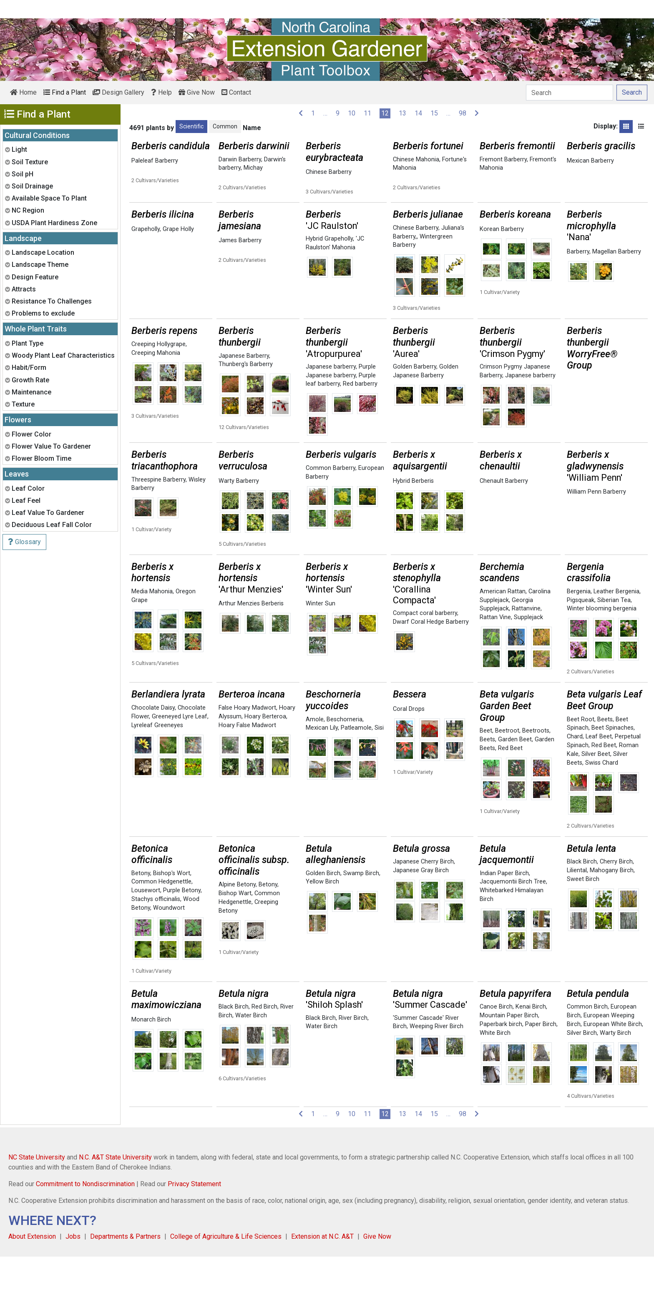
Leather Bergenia (616, 634)
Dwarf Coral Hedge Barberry (431, 665)
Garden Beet (515, 782)
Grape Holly (178, 272)
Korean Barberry (502, 272)
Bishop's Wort (171, 916)
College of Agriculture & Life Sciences (226, 1280)
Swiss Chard (601, 806)
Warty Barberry (239, 524)
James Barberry (240, 283)
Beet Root (580, 762)
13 (402, 113)
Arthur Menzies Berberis (251, 646)
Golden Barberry (414, 410)
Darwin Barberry (240, 159)
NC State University (36, 1201)
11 (367, 113)
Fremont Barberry (503, 159)
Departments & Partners (125, 1280)
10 (351, 113)
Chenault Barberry (504, 524)
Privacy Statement (194, 1227)
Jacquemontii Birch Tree (513, 925)
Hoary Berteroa (265, 759)
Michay (253, 167)
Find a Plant (64, 92)
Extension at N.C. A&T (322, 1280)
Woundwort (169, 951)
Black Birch (582, 904)
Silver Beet (595, 797)
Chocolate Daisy (153, 751)
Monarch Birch (151, 1063)
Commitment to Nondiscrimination (85, 1227)
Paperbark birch (501, 1067)
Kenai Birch (531, 1050)
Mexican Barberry (590, 160)
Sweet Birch (583, 922)
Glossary (24, 542)
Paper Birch (540, 1067)
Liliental (577, 913)
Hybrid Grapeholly (329, 282)
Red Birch (264, 1050)
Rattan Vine (495, 660)
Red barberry (360, 427)
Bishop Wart (235, 936)
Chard (575, 779)
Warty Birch (615, 1076)
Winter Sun (320, 646)
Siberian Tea (614, 643)
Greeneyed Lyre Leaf (179, 759)
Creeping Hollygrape (158, 387)
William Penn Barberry (596, 535)
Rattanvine (526, 651)
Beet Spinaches (612, 771)
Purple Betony (182, 933)
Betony (140, 916)
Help (161, 92)
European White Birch (613, 1067)
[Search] (569, 92)
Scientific (191, 126)
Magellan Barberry (616, 295)
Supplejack (528, 660)
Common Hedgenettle (161, 925)
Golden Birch (323, 916)
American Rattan (503, 634)
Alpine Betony (237, 927)
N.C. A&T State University (115, 1201)
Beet (486, 774)
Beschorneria (344, 762)
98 (462, 113)
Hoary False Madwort (247, 768)
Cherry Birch (616, 904)
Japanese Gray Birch (421, 913)
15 (434, 113)
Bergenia (579, 634)
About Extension (32, 1280)
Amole (315, 762)
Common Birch (587, 1050)
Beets (487, 782)
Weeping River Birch (436, 1069)
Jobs (72, 1280)
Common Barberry (330, 511)
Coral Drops (409, 752)
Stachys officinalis (155, 942)
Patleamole (356, 771)
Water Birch (251, 1058)
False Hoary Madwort (247, 751)
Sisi (379, 771)
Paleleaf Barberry (154, 160)
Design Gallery (118, 92)
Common (225, 126)
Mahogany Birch (612, 913)
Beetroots (535, 774)
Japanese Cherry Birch (423, 904)
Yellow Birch (322, 925)
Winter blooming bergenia (601, 651)
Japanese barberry (331, 410)
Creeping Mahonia (155, 396)
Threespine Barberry (158, 523)
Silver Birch (582, 1076)
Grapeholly (145, 272)
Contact (236, 92)
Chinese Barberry (329, 172)
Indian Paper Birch (504, 916)
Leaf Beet (599, 779)
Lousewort (145, 933)
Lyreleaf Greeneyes (157, 768)
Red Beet (510, 791)
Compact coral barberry (425, 656)
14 (418, 113)
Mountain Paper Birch (509, 1058)
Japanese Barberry (244, 399)
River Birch (353, 1061)
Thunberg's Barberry (246, 407)
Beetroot (507, 774)
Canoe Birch (496, 1050)
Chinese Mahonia (416, 159)
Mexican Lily (322, 771)
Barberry (578, 295)
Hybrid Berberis (413, 524)
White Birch (495, 1076)
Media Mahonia (152, 634)
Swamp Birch (361, 916)
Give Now (197, 92)
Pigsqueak (580, 643)
